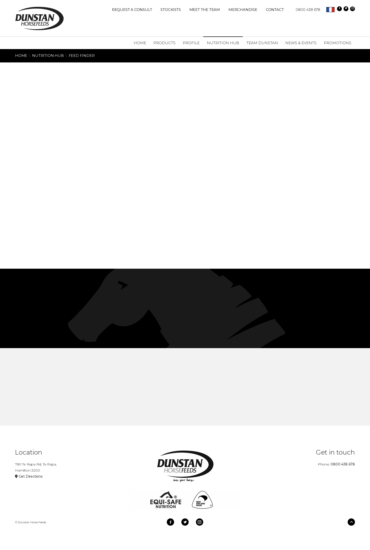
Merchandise (242, 9)
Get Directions (28, 476)
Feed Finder (82, 55)
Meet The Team (204, 9)
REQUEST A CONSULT (132, 9)
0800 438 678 (305, 9)
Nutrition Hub (48, 55)
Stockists (170, 9)
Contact (275, 9)
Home (21, 55)
